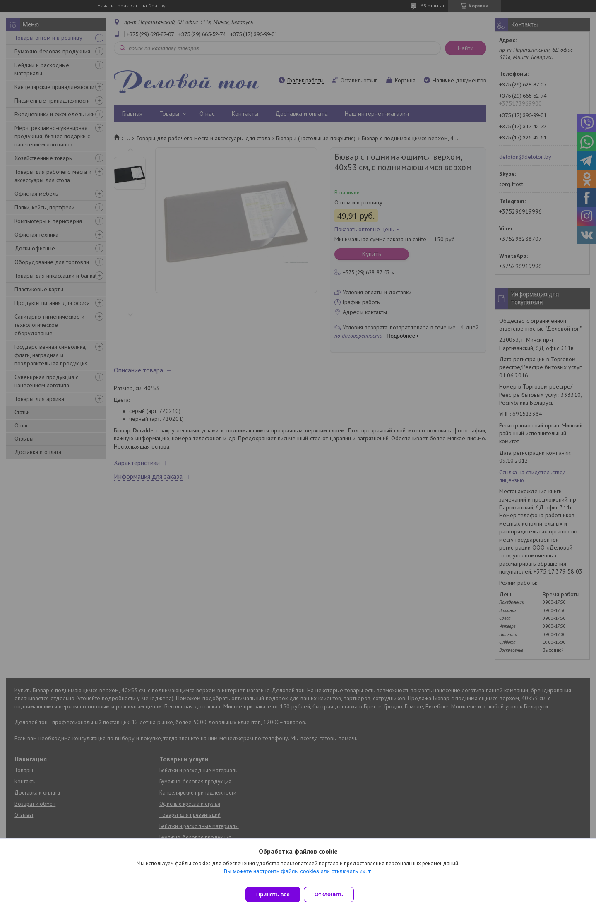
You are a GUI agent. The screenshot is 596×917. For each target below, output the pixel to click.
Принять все (273, 894)
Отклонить (334, 894)
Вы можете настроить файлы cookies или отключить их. (295, 876)
